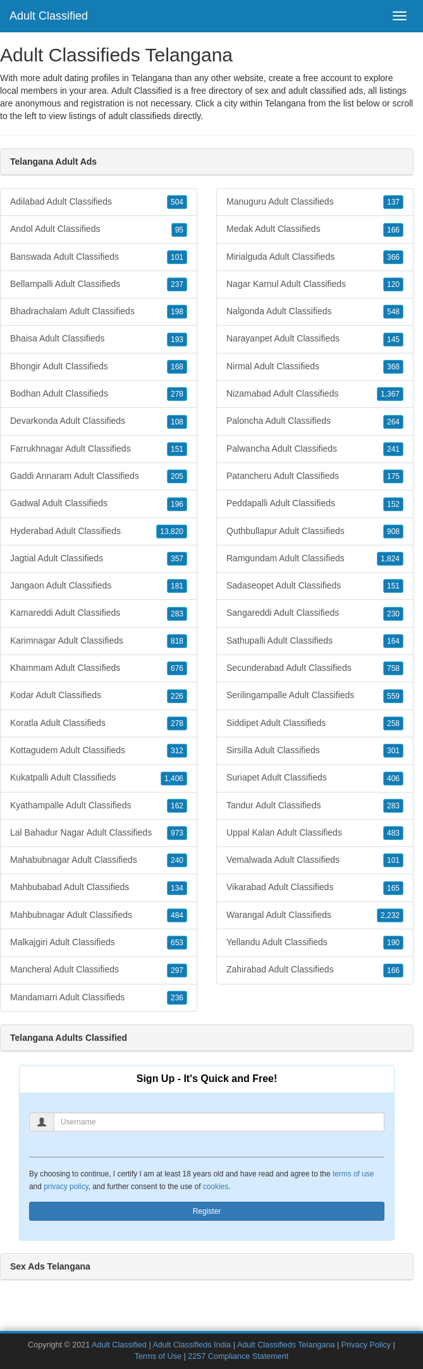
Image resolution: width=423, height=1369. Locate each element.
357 (177, 558)
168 (177, 366)
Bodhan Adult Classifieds (98, 394)
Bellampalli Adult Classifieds (98, 284)
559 (393, 696)
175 (393, 476)
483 (393, 833)
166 (393, 230)
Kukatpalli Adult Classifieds (98, 778)
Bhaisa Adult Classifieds (98, 339)
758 (393, 668)
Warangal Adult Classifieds (314, 915)
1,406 (173, 778)
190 (393, 942)
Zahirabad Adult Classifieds (314, 970)
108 (177, 421)
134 (177, 888)
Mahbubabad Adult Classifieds (98, 888)
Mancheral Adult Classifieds (98, 970)
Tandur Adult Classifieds (314, 806)
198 (177, 311)
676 (177, 668)
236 (177, 997)
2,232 (390, 915)
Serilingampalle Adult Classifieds (314, 696)
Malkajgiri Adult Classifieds (98, 943)
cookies (215, 1186)
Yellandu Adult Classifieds (314, 943)
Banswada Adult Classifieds (98, 257)
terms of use (353, 1173)
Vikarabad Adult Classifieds (314, 888)
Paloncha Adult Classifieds (314, 421)
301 (393, 750)
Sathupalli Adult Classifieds (314, 641)
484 (177, 915)
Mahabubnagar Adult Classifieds (98, 860)
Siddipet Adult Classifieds (314, 723)
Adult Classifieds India (191, 1344)
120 (393, 284)
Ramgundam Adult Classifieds (314, 559)
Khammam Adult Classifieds (98, 668)
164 (393, 641)
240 (177, 860)
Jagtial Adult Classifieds (98, 559)
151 (177, 449)
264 (393, 421)
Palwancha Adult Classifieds (314, 449)
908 (393, 531)
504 (177, 202)
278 (177, 394)
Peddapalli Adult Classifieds (314, 504)
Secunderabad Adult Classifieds (314, 668)
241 (393, 449)
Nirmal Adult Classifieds (314, 367)
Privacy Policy (366, 1344)
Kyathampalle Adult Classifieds (98, 806)
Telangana (285, 103)
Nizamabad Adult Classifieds (314, 394)
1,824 (390, 558)
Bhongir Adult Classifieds (98, 367)
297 (177, 970)
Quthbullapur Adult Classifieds (314, 531)
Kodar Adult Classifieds (98, 696)
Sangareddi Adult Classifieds (314, 613)
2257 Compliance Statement (238, 1356)
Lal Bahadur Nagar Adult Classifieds (98, 833)
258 (393, 723)
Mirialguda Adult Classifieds (314, 257)
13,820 (171, 531)
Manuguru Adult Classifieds (314, 202)
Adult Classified (48, 16)
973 (177, 833)
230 (393, 613)
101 (177, 257)
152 (393, 504)
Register (207, 1211)
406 (393, 778)
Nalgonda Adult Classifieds (314, 312)
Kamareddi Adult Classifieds (98, 613)
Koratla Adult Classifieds (98, 723)
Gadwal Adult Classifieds (98, 504)
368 (393, 366)
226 (177, 696)
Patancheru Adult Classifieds (314, 476)
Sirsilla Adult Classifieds (314, 751)
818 (177, 641)
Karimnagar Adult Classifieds (98, 641)
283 (177, 613)
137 (393, 202)
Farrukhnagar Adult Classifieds (98, 449)
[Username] (219, 1121)
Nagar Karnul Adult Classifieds (314, 284)
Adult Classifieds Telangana (286, 1344)
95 (179, 230)
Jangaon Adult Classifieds (98, 586)
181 (177, 586)
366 (393, 257)
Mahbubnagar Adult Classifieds (98, 915)
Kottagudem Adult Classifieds (98, 751)
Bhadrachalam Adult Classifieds (98, 312)
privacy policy (66, 1186)
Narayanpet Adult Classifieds (314, 339)
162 (177, 805)
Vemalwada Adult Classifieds (314, 860)
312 (177, 750)
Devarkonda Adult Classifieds (98, 421)
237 (177, 284)
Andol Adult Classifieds (98, 229)
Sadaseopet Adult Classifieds (314, 586)
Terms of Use (158, 1356)
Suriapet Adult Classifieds (314, 778)
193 (177, 339)
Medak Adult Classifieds (314, 229)
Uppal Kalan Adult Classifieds (314, 833)
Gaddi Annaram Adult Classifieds (98, 476)
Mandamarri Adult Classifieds (98, 998)
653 (177, 942)
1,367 (390, 394)
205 (177, 476)
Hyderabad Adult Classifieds (98, 531)
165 (393, 888)
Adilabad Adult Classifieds (98, 202)
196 (177, 504)
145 (393, 339)
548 (393, 311)
